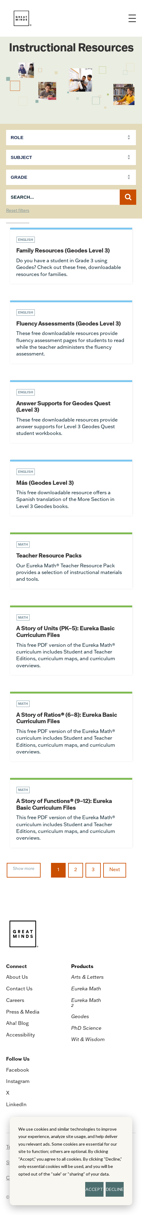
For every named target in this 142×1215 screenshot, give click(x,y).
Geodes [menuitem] (80, 1016)
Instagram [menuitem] (18, 1081)
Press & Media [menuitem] (22, 1011)
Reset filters (17, 210)
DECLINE (115, 1189)
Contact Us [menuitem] (19, 988)
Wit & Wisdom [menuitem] (88, 1039)
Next (114, 869)
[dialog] (71, 1161)
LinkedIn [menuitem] (16, 1104)
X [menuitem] (7, 1092)
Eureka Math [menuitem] (86, 988)
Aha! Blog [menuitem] (17, 1023)
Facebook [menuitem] (17, 1070)
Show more (24, 868)
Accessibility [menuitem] (20, 1034)
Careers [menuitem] (15, 1000)
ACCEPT (94, 1189)
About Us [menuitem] (17, 977)
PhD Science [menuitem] (86, 1028)
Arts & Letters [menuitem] (87, 977)
